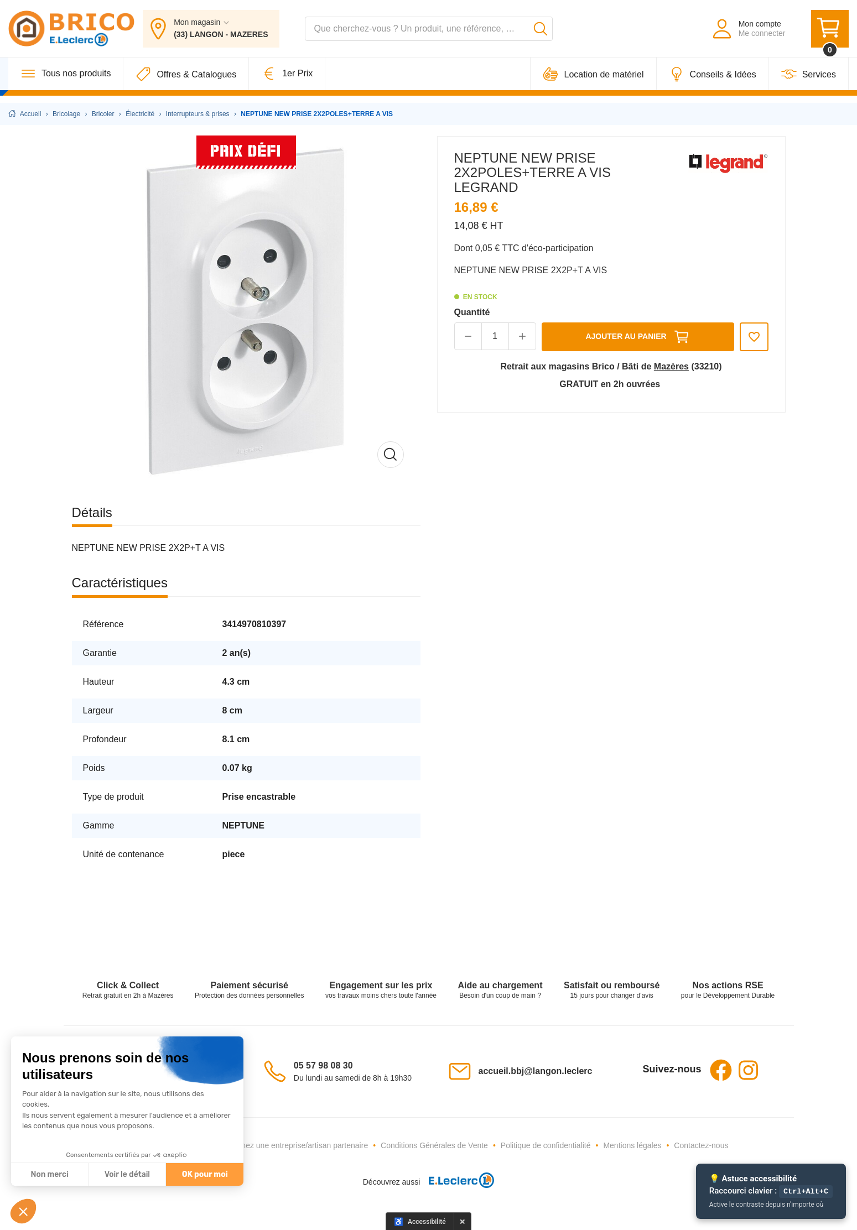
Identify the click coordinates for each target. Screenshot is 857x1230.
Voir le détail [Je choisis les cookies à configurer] (127, 1174)
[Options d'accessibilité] (420, 1221)
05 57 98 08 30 (323, 1065)
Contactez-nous (701, 1145)
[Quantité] (495, 336)
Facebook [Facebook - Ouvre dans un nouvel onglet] (721, 1070)
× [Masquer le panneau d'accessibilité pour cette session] (462, 1221)
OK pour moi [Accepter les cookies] (205, 1174)
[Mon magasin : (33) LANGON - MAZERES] (211, 32)
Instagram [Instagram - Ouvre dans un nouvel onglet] (748, 1070)
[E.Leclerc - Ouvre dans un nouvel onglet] (457, 1182)
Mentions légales (632, 1145)
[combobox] (429, 32)
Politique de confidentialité (546, 1145)
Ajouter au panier (637, 337)
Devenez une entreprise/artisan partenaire (296, 1145)
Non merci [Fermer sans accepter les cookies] (49, 1174)
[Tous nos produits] (65, 81)
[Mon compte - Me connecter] (748, 32)
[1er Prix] (287, 81)
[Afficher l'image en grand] (246, 310)
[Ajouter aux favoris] (754, 336)
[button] (23, 1211)
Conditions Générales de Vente (434, 1145)
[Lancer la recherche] (540, 32)
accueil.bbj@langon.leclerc (536, 1071)
